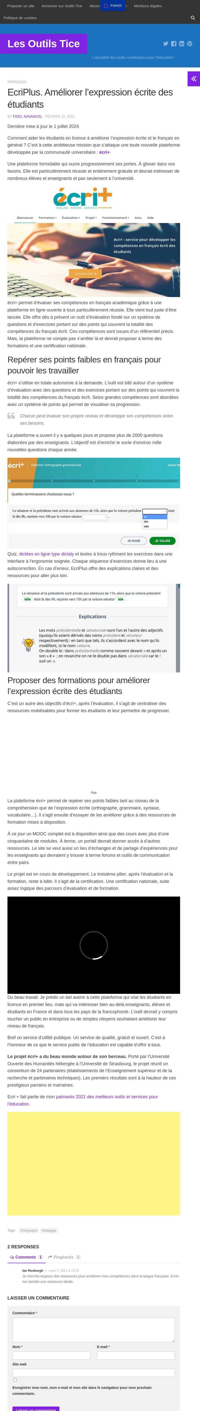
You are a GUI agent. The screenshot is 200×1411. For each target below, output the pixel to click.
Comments (26, 1257)
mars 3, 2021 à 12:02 (64, 1270)
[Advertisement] (93, 754)
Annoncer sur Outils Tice (62, 6)
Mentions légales (148, 6)
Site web (19, 1364)
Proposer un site (20, 6)
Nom (17, 1347)
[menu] (112, 5)
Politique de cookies (20, 18)
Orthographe (28, 1230)
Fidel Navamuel (27, 116)
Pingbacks (64, 1257)
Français (16, 82)
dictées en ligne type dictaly (46, 554)
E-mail (103, 1347)
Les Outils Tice (43, 44)
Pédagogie (49, 1230)
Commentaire (24, 1313)
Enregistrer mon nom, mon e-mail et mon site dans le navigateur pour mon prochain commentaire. (81, 1391)
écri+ (104, 152)
